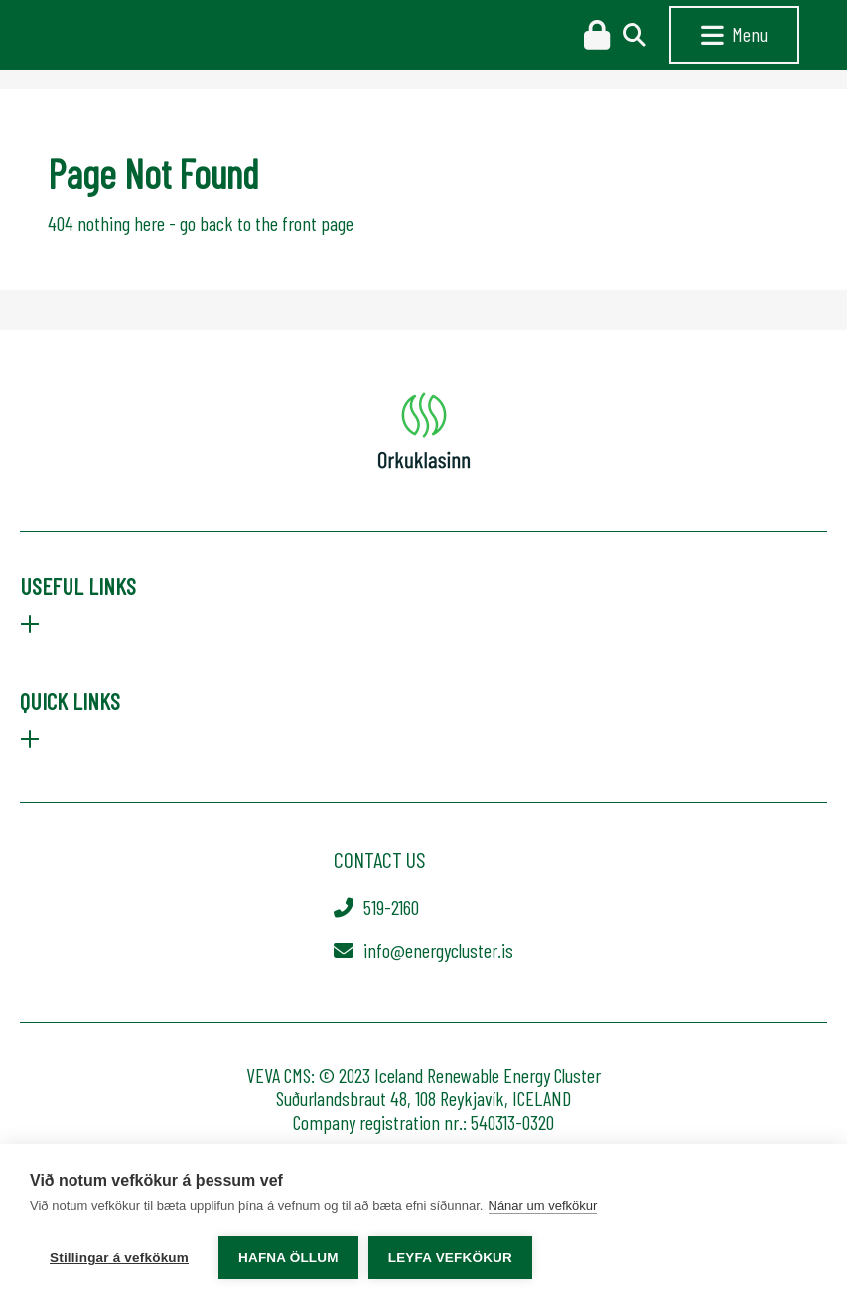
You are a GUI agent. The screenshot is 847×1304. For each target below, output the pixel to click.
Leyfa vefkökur (450, 1257)
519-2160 (391, 907)
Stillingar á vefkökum (119, 1257)
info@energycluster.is (438, 950)
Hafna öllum (288, 1257)
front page (317, 223)
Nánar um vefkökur (543, 1205)
